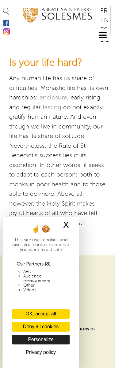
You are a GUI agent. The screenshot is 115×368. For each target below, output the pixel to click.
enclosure (53, 97)
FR (104, 10)
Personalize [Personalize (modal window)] (41, 339)
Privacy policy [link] (41, 352)
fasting (52, 107)
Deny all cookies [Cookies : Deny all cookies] (41, 326)
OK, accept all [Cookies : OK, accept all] (40, 313)
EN (104, 20)
